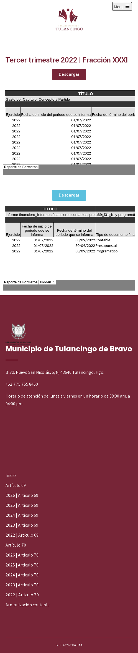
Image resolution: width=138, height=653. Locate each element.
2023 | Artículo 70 (22, 585)
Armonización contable (28, 605)
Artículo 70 (16, 545)
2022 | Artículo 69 (22, 535)
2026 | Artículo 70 (22, 555)
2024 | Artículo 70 (22, 575)
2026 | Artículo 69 (22, 495)
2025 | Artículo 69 (22, 505)
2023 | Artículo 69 (22, 525)
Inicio (11, 475)
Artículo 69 (16, 485)
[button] (69, 74)
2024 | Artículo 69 (22, 515)
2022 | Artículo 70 (22, 595)
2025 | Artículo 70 (22, 565)
